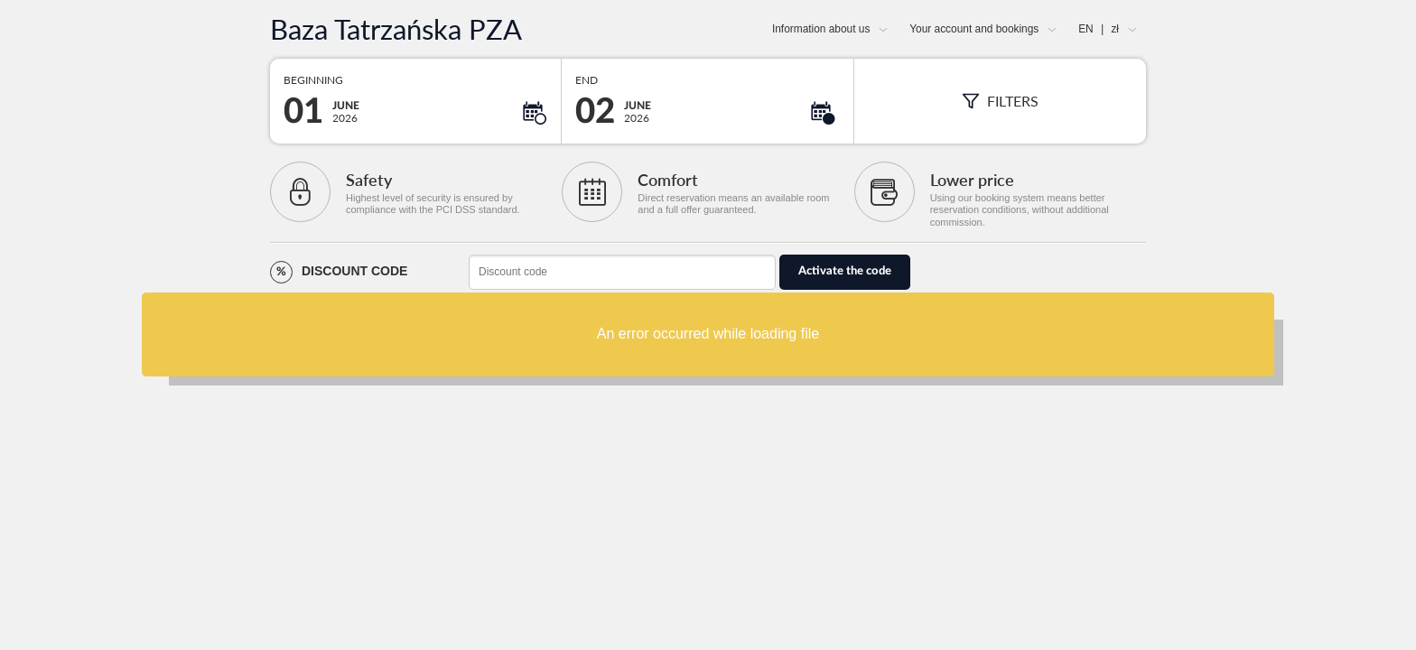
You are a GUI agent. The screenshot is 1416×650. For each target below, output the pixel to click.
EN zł (1098, 29)
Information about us (821, 29)
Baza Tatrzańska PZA (396, 29)
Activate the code (844, 271)
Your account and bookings (974, 29)
